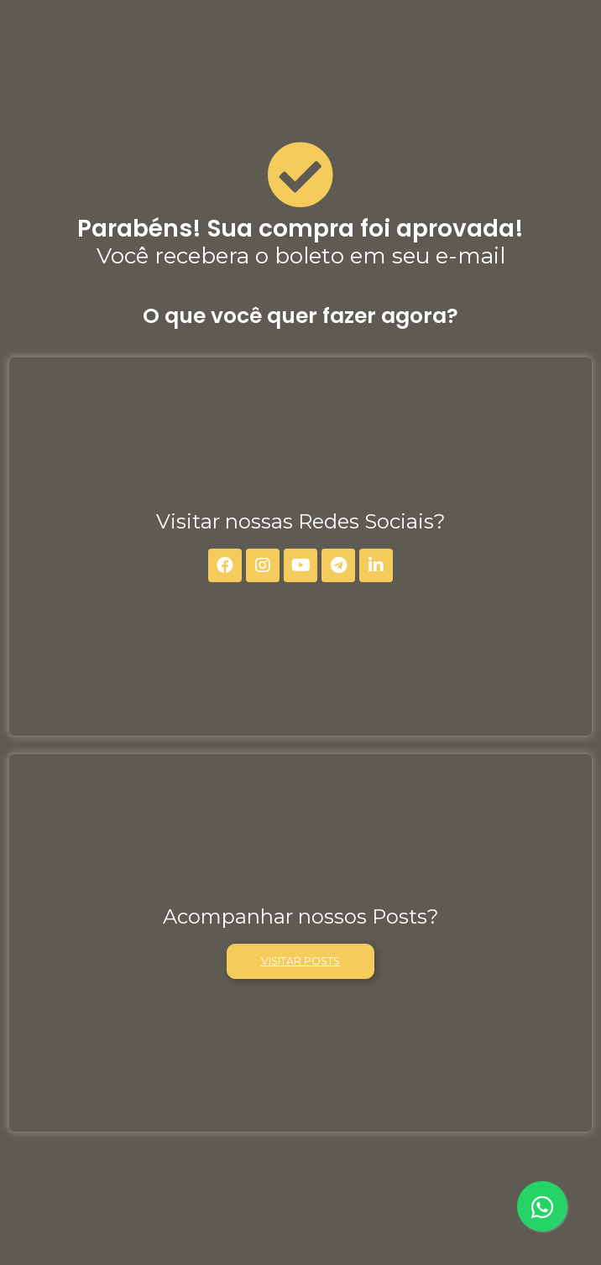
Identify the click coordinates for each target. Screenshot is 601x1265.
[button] (300, 961)
